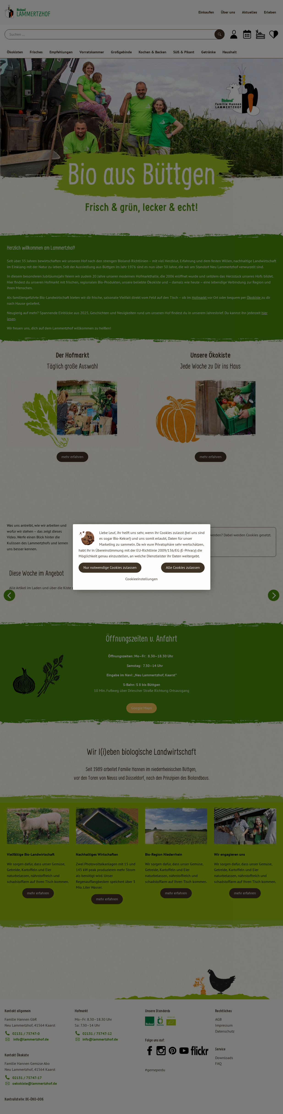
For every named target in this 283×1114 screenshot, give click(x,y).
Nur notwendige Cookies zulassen (110, 567)
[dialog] (141, 557)
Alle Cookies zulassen (183, 567)
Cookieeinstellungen (141, 579)
